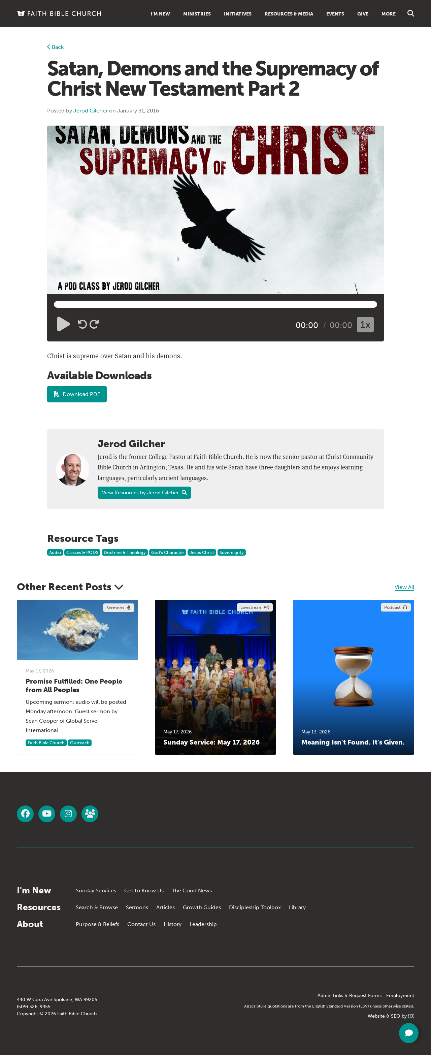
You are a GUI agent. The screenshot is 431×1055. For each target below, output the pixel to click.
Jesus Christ (202, 552)
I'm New (160, 14)
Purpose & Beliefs (97, 924)
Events (335, 14)
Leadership (203, 924)
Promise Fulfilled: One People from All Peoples (74, 685)
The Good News (192, 890)
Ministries (197, 14)
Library (297, 907)
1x (365, 325)
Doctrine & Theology (125, 552)
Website (376, 1016)
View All (404, 587)
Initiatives (238, 14)
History (172, 924)
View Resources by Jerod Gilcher (144, 493)
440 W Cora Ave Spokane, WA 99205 (57, 999)
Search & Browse (97, 907)
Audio (55, 552)
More (389, 14)
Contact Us (141, 924)
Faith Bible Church (46, 742)
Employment (400, 995)
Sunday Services (96, 890)
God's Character (167, 552)
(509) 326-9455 (34, 1007)
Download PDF (77, 394)
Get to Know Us (144, 890)
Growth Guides (202, 907)
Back (55, 47)
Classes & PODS (82, 552)
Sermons (137, 907)
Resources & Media (289, 14)
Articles (165, 907)
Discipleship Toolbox (255, 907)
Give (362, 14)
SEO (395, 1016)
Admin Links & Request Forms (350, 995)
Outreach (80, 742)
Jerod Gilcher (90, 110)
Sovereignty (232, 552)
